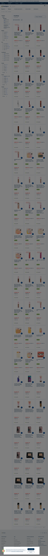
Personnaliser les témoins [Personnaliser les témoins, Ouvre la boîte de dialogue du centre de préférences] (31, 552)
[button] (3, 550)
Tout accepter (31, 549)
